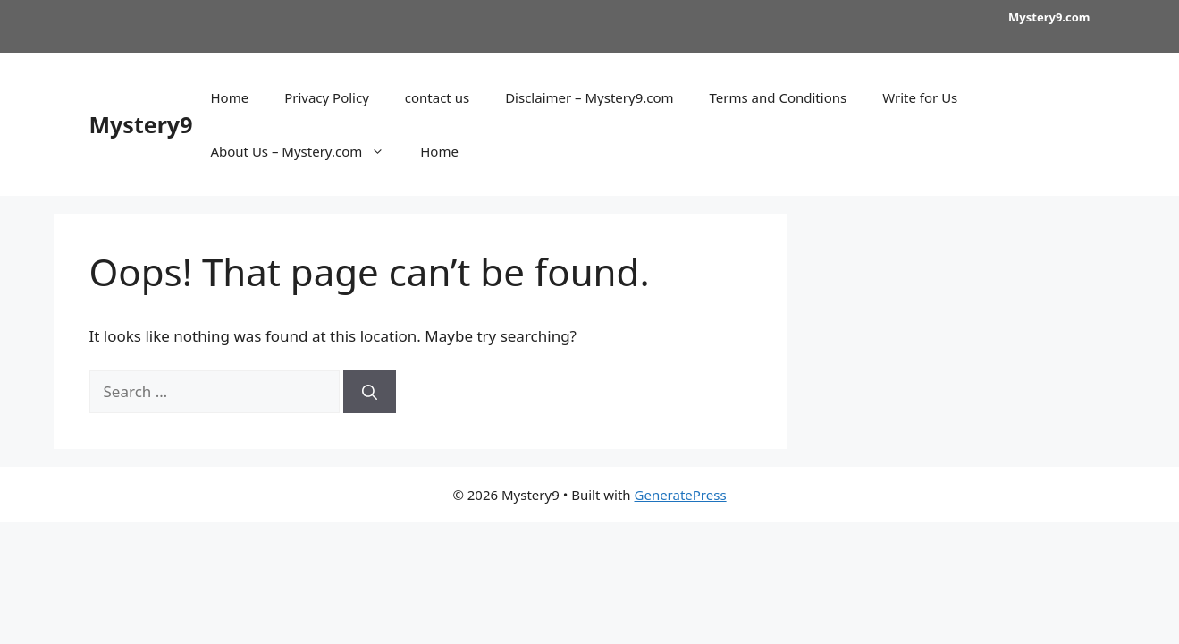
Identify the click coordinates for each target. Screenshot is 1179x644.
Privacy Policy (326, 97)
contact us (437, 97)
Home (229, 97)
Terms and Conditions (778, 97)
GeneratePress (681, 495)
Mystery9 (141, 124)
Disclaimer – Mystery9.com (589, 97)
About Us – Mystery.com (306, 151)
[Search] (369, 391)
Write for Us (919, 97)
